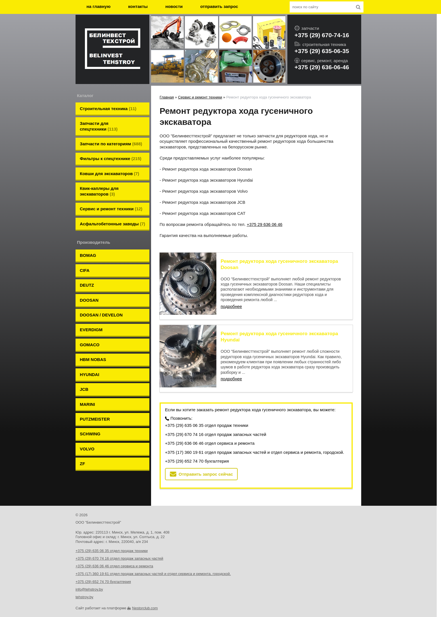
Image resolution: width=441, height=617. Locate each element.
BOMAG (88, 232)
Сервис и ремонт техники (111, 191)
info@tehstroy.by (89, 584)
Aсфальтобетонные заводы (112, 203)
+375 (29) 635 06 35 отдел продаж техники (206, 419)
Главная (167, 97)
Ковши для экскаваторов (109, 161)
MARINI (87, 353)
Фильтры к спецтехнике (110, 149)
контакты (138, 6)
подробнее (231, 306)
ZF (82, 401)
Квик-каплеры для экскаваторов (99, 176)
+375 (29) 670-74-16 (321, 35)
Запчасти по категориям (111, 137)
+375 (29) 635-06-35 (321, 51)
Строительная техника (108, 107)
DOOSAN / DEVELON (101, 280)
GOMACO (89, 304)
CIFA (84, 244)
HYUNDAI (89, 328)
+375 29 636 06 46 (265, 224)
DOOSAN (89, 268)
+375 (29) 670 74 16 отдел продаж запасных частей (215, 428)
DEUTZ (87, 256)
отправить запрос (219, 6)
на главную (99, 6)
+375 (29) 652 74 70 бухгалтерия (197, 455)
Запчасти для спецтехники (99, 122)
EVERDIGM (91, 292)
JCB (84, 340)
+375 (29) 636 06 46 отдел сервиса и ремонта (209, 437)
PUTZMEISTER (95, 364)
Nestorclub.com (145, 602)
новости (174, 6)
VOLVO (87, 389)
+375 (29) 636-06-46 (321, 67)
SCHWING (90, 377)
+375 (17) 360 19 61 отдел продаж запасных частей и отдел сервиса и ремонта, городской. (254, 446)
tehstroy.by (84, 591)
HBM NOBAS (93, 316)
